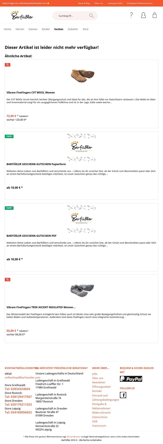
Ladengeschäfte (115, 3)
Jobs (94, 374)
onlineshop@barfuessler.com (32, 3)
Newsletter (98, 382)
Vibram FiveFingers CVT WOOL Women (31, 92)
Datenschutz (99, 417)
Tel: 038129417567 (18, 397)
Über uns (99, 3)
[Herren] (20, 29)
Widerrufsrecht (101, 412)
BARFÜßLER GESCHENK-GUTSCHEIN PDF (32, 236)
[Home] (7, 29)
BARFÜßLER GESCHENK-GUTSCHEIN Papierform (36, 164)
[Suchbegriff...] (75, 15)
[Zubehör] (73, 29)
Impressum (99, 425)
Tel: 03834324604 (17, 389)
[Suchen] (92, 16)
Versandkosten (74, 436)
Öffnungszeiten (101, 386)
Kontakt (97, 391)
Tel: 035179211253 (18, 404)
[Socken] (58, 29)
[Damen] (33, 29)
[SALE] (86, 29)
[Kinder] (46, 29)
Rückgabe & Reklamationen (140, 3)
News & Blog (84, 3)
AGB (94, 421)
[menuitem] (84, 3)
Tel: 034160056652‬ (18, 412)
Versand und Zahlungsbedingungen (105, 397)
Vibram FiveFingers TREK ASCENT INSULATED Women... (41, 307)
